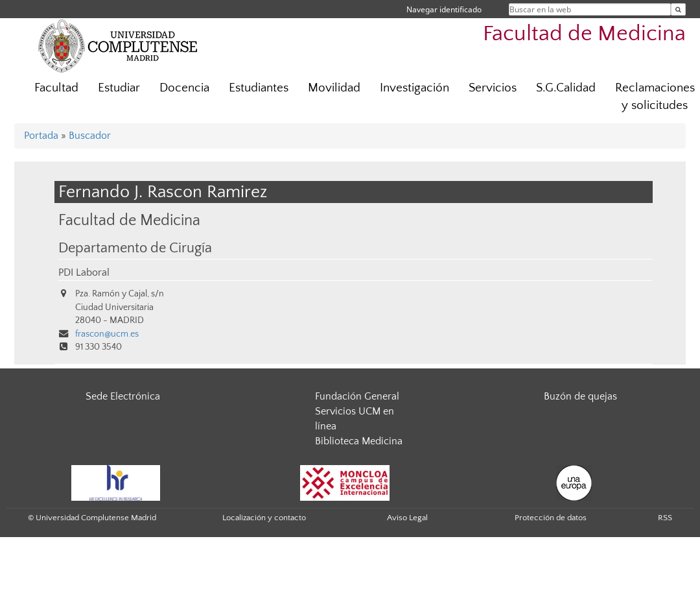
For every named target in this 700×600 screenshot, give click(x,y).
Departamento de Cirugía (135, 248)
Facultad (56, 88)
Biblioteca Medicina (358, 441)
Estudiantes (258, 88)
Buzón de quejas (580, 396)
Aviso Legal (407, 517)
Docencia (184, 88)
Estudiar (119, 88)
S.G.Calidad (566, 88)
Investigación (414, 88)
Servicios (493, 88)
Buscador (90, 135)
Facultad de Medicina (584, 34)
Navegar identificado (444, 9)
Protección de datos (551, 517)
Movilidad (334, 88)
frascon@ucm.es (107, 334)
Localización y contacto (264, 517)
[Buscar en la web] (678, 9)
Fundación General (357, 396)
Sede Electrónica (123, 396)
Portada (41, 135)
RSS (665, 517)
